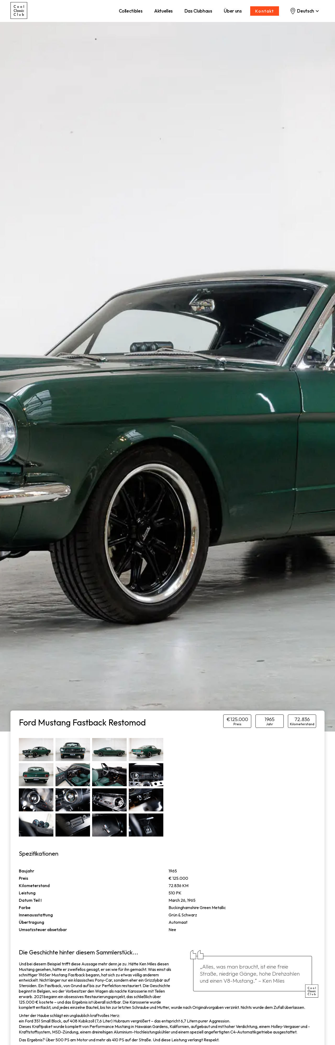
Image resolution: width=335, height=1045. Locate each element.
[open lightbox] (36, 749)
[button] (304, 11)
